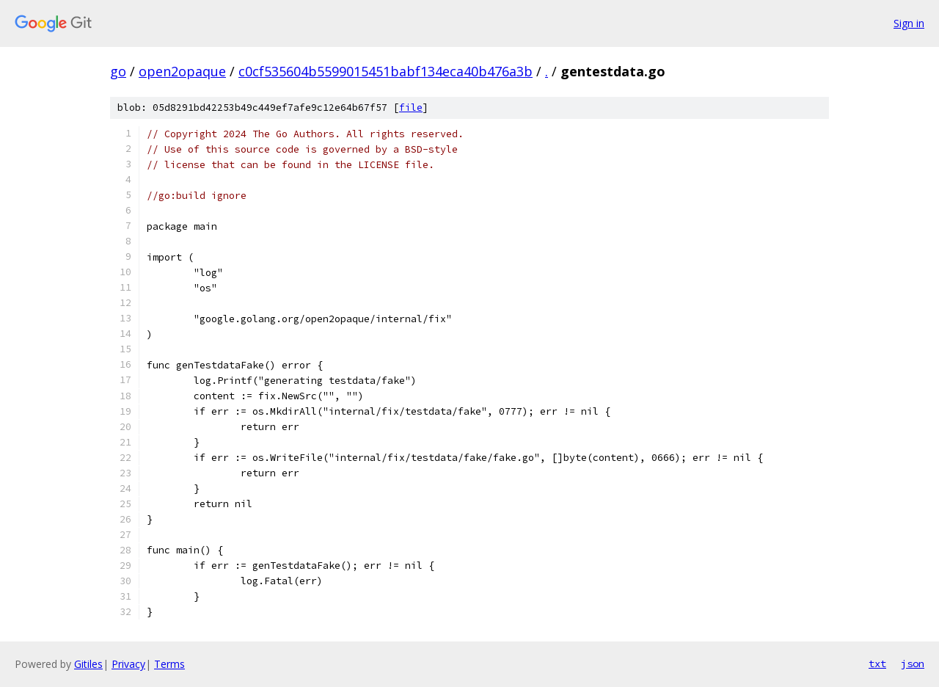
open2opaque (182, 71)
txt (877, 663)
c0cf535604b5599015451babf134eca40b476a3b (385, 71)
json (912, 663)
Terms (169, 664)
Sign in (909, 23)
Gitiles (88, 664)
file (411, 107)
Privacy (128, 664)
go (118, 71)
